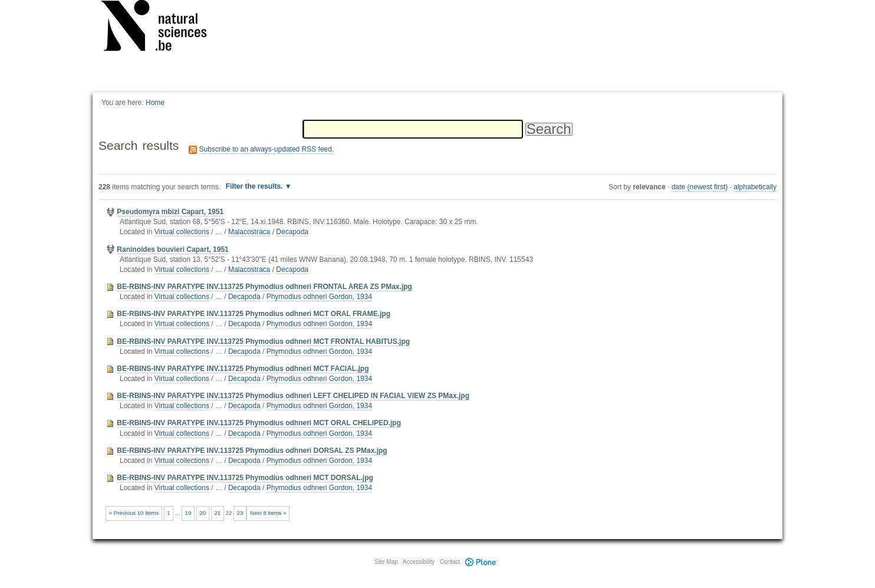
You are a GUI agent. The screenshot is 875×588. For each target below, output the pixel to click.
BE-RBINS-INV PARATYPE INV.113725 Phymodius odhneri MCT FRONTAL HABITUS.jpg (263, 341)
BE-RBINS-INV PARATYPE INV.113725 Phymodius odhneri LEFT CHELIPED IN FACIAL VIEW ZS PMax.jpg (293, 396)
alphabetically (755, 187)
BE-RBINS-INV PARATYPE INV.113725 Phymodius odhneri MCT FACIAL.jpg (243, 368)
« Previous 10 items (134, 513)
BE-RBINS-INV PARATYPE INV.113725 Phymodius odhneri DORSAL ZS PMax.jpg (252, 450)
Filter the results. (255, 186)
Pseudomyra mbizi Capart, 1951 (170, 212)
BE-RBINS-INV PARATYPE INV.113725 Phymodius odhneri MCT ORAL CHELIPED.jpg (259, 423)
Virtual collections (181, 232)
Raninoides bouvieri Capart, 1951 (172, 249)
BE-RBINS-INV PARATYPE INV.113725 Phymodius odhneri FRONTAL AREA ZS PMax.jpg (264, 286)
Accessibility (419, 562)
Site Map (385, 562)
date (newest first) (700, 187)
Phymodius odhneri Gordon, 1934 (319, 297)
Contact (450, 562)
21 (217, 513)
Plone (481, 562)
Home (155, 102)
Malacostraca (249, 232)
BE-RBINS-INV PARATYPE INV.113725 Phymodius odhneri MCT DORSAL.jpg (245, 478)
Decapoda (292, 232)
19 (188, 513)
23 (240, 513)
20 (203, 513)
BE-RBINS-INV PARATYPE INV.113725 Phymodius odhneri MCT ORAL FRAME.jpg (253, 314)
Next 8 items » (268, 513)
